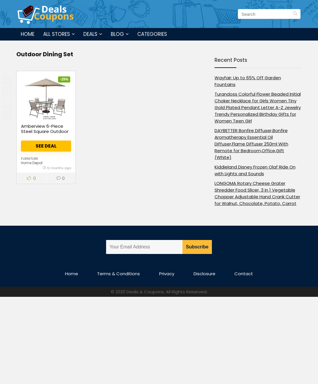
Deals (90, 34)
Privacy (166, 274)
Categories (152, 34)
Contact (243, 274)
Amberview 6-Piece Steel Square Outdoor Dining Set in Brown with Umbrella (44, 134)
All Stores (56, 34)
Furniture (29, 158)
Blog (117, 34)
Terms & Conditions (118, 274)
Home (27, 34)
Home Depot (32, 162)
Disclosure (204, 274)
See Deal (46, 146)
